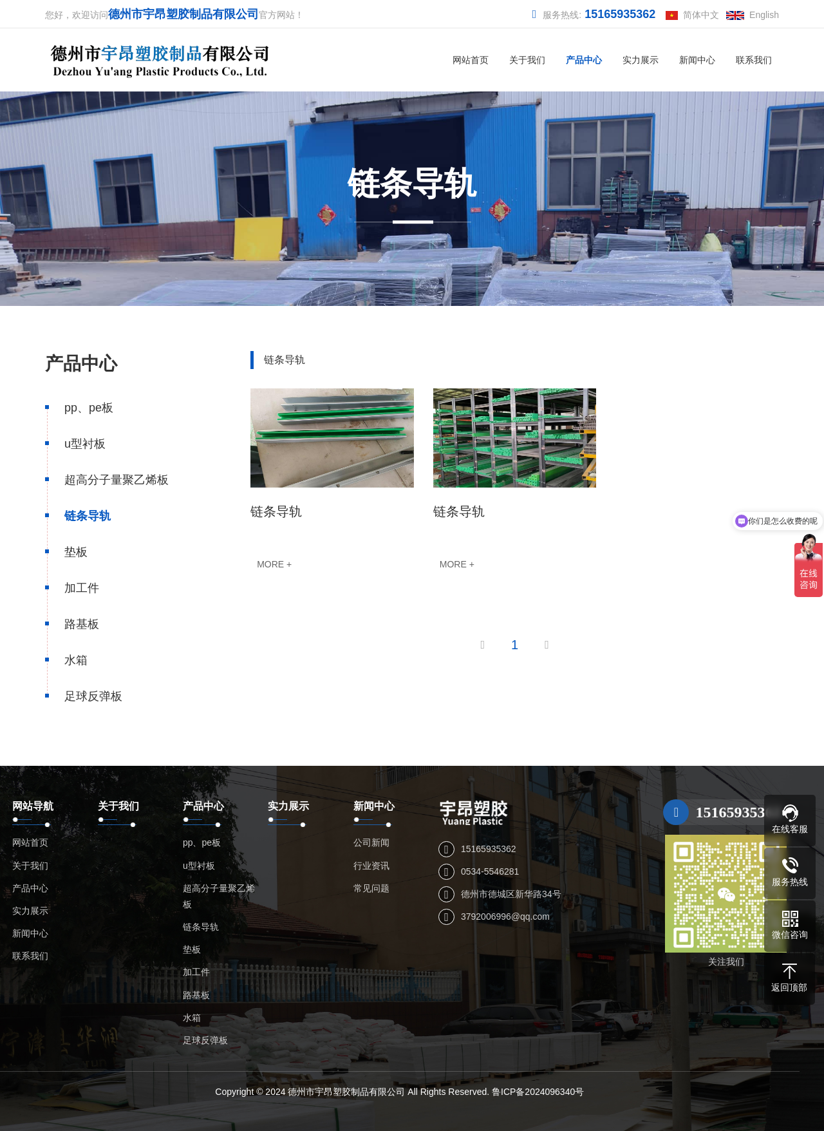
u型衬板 (85, 443)
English (752, 15)
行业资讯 (371, 865)
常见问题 (371, 888)
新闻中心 (697, 60)
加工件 (81, 588)
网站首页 (471, 60)
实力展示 (641, 60)
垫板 (76, 552)
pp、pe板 (88, 407)
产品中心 (584, 60)
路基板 (81, 624)
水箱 (76, 660)
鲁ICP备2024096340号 (538, 1092)
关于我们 (527, 60)
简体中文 (692, 15)
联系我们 (754, 60)
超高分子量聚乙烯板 (116, 479)
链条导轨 (87, 515)
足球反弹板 (93, 696)
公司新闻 (371, 842)
